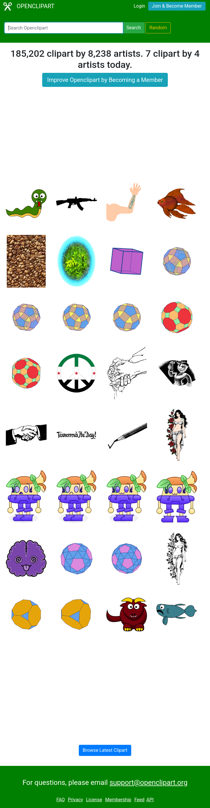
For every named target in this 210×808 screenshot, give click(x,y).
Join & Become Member (177, 6)
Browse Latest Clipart (105, 750)
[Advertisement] (105, 138)
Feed (139, 799)
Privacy (75, 799)
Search (134, 27)
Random (158, 27)
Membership (118, 799)
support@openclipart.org (148, 782)
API (150, 799)
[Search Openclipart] (63, 27)
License (94, 799)
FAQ (60, 799)
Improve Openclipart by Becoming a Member (105, 79)
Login (139, 6)
